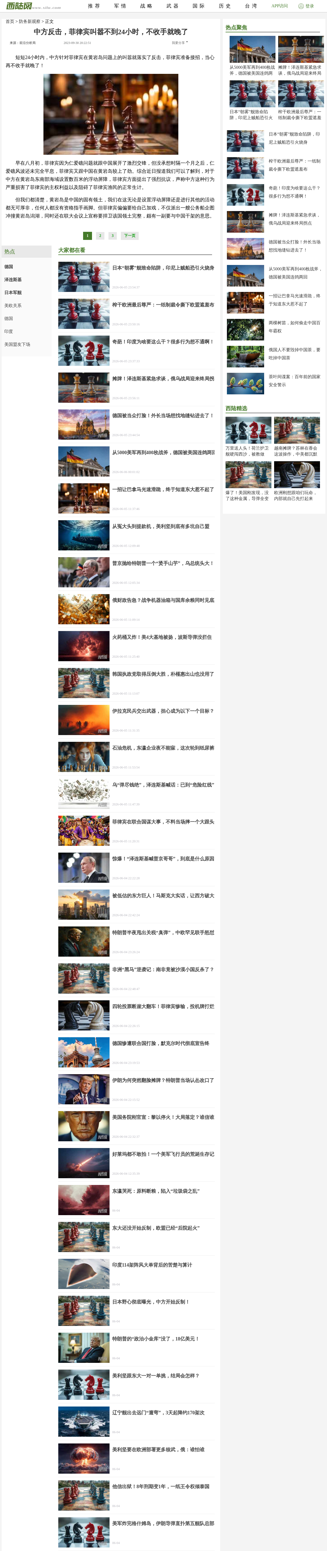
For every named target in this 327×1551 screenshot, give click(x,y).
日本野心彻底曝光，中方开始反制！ (151, 1302)
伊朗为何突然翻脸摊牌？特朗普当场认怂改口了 (163, 1080)
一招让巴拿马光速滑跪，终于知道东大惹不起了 (163, 489)
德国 (8, 266)
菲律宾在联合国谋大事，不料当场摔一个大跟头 (163, 822)
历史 (226, 6)
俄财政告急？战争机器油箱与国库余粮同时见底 (163, 600)
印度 (8, 331)
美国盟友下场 (17, 344)
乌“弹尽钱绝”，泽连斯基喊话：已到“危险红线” (163, 785)
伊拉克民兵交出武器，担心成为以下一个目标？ (163, 711)
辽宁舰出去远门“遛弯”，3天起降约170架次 (158, 1412)
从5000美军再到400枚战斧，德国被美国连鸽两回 (252, 73)
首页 (10, 21)
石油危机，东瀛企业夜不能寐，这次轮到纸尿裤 (163, 748)
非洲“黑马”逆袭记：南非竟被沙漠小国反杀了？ (163, 969)
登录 (306, 6)
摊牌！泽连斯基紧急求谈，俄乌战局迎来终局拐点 (299, 73)
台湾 (252, 6)
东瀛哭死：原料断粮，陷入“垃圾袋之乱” (156, 1191)
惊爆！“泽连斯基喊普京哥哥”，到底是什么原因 (163, 858)
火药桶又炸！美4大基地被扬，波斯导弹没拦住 (162, 637)
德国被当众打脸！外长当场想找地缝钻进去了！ (163, 415)
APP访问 (279, 6)
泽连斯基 (13, 279)
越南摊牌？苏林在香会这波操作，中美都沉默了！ (295, 454)
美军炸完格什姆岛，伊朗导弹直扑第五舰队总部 (163, 1523)
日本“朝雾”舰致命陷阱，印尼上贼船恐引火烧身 (251, 117)
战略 (147, 6)
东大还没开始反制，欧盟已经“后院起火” (156, 1228)
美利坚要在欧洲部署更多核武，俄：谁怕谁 (158, 1449)
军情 (121, 6)
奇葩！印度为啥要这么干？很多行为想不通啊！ (163, 341)
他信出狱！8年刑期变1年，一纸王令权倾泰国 (160, 1486)
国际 (200, 6)
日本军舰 (13, 292)
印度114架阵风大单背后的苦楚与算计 (152, 1265)
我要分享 (180, 43)
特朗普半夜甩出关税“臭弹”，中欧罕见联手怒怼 (163, 932)
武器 (173, 6)
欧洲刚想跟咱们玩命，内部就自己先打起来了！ (295, 498)
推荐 (95, 6)
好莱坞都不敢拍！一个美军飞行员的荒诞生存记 (163, 1154)
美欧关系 (13, 305)
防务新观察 (29, 21)
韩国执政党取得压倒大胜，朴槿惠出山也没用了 (163, 674)
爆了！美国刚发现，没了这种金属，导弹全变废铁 (247, 498)
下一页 (129, 236)
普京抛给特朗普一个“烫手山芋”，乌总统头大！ (163, 563)
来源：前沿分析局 (23, 43)
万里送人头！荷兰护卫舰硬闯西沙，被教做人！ (247, 454)
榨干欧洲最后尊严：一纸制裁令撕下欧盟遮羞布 (299, 117)
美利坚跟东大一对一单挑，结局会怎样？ (156, 1375)
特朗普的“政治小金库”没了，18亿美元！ (156, 1339)
